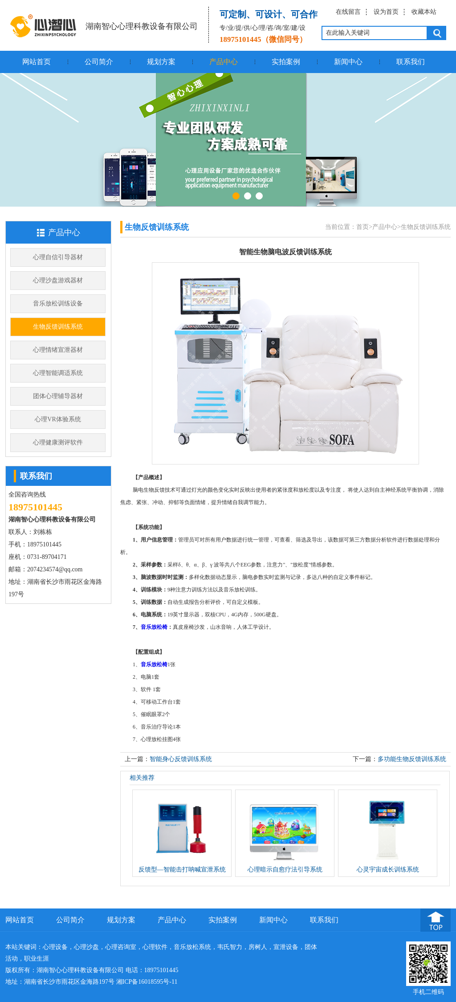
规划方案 (161, 61)
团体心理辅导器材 (58, 396)
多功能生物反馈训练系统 (412, 759)
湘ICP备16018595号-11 (147, 981)
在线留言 (348, 11)
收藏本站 (423, 11)
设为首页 (386, 11)
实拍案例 (286, 61)
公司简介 (99, 61)
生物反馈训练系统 (58, 326)
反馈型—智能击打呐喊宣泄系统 (182, 869)
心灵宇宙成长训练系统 (388, 869)
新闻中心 (348, 61)
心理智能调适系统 (58, 373)
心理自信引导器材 (58, 257)
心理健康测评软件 (58, 442)
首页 (362, 227)
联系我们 (410, 61)
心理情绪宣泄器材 (58, 349)
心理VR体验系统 (58, 419)
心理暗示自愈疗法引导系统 (285, 869)
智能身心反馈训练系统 (181, 759)
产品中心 (223, 61)
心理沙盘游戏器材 (58, 280)
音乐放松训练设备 (58, 303)
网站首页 (36, 61)
